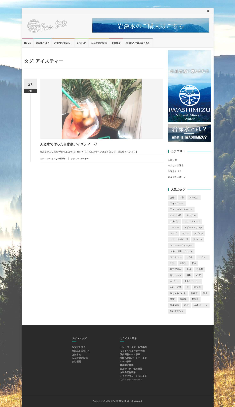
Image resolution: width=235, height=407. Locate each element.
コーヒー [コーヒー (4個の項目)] (174, 227)
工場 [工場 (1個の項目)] (189, 269)
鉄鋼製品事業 (126, 365)
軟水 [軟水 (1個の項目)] (186, 305)
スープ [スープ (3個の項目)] (173, 233)
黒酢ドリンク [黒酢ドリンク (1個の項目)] (176, 311)
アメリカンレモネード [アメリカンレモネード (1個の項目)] (181, 209)
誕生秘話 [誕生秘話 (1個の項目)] (174, 305)
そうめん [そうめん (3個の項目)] (194, 197)
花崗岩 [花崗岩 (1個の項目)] (195, 299)
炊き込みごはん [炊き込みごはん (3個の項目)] (178, 293)
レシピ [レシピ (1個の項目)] (190, 257)
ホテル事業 (125, 361)
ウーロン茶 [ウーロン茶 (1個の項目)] (175, 215)
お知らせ (81, 42)
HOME (27, 42)
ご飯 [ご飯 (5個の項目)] (182, 197)
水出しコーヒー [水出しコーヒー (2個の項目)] (192, 281)
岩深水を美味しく (63, 42)
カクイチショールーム (131, 379)
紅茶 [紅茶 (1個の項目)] (172, 299)
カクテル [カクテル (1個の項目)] (191, 215)
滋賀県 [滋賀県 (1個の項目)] (197, 287)
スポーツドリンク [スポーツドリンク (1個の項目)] (193, 227)
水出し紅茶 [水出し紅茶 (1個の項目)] (175, 287)
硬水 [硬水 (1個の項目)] (205, 293)
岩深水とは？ (42, 42)
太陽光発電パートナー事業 (133, 358)
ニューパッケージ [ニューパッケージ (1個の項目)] (179, 239)
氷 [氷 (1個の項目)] (188, 287)
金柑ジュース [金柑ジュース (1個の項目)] (200, 305)
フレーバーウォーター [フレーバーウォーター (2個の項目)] (181, 245)
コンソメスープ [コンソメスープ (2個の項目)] (192, 221)
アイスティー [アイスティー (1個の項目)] (176, 203)
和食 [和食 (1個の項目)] (194, 263)
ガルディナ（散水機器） (132, 368)
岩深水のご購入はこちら (138, 42)
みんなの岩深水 (99, 42)
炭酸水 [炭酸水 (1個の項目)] (194, 293)
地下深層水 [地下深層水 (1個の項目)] (175, 269)
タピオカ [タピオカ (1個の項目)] (198, 233)
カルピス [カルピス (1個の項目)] (174, 221)
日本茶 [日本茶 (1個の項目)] (199, 269)
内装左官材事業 (128, 372)
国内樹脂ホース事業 (130, 354)
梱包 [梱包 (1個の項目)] (189, 275)
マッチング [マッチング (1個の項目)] (175, 257)
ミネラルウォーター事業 (132, 350)
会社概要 (116, 42)
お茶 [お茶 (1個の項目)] (172, 197)
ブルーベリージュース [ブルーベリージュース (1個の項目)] (181, 251)
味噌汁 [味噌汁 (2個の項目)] (183, 263)
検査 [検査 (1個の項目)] (198, 275)
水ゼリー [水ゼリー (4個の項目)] (174, 281)
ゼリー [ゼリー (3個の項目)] (185, 233)
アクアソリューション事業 (133, 375)
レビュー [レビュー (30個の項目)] (203, 257)
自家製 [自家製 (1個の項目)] (183, 299)
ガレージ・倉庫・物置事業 (133, 347)
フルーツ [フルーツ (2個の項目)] (197, 239)
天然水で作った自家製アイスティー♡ (68, 144)
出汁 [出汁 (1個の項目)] (172, 263)
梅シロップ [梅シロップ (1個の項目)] (175, 275)
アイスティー (82, 158)
